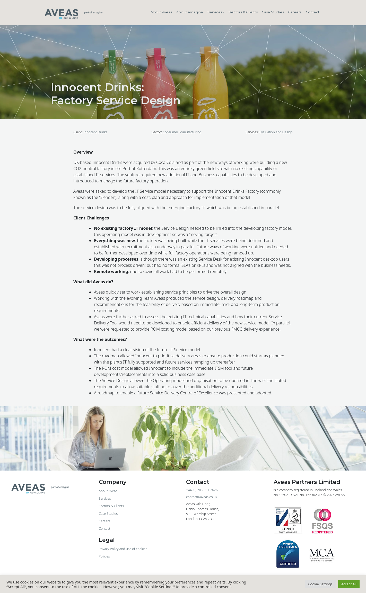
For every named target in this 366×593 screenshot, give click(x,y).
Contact (312, 12)
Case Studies (273, 12)
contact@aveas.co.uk (201, 496)
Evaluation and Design (276, 132)
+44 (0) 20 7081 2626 (202, 490)
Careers (294, 12)
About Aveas (161, 12)
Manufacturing (190, 132)
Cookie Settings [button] (320, 584)
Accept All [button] (348, 584)
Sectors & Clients (243, 12)
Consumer (170, 132)
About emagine (189, 12)
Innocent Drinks (95, 132)
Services (214, 12)
